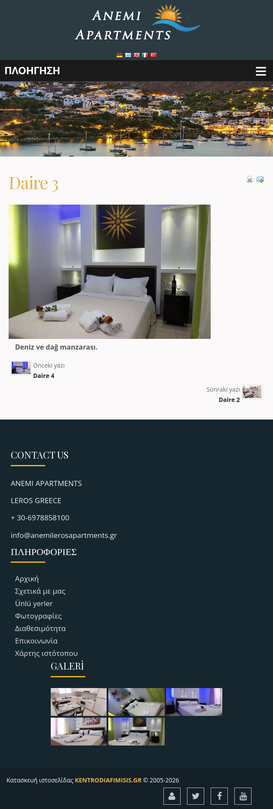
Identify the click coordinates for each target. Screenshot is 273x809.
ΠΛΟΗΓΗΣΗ (32, 70)
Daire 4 (43, 375)
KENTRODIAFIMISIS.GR (108, 780)
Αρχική (27, 578)
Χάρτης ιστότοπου (46, 653)
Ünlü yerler (34, 603)
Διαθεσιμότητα (40, 628)
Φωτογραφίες (38, 616)
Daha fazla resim (74, 754)
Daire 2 (229, 399)
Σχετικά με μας (40, 591)
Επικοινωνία (36, 641)
